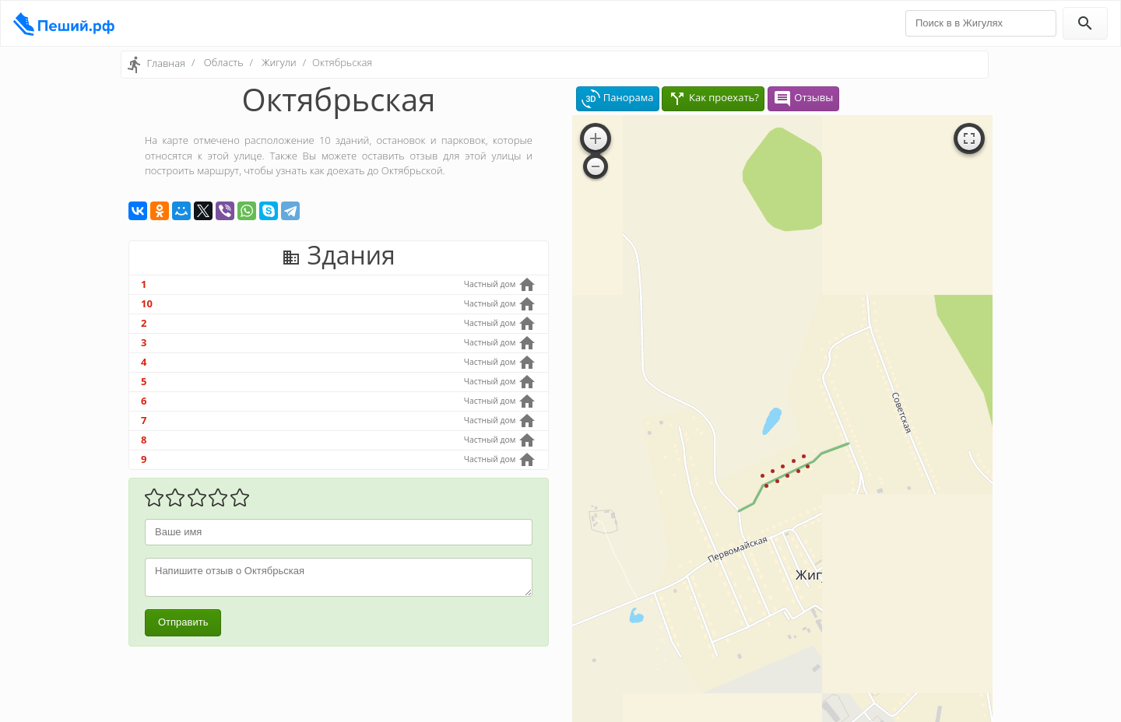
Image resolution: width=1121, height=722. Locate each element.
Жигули (279, 62)
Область (224, 62)
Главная (165, 63)
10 (147, 303)
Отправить (183, 622)
